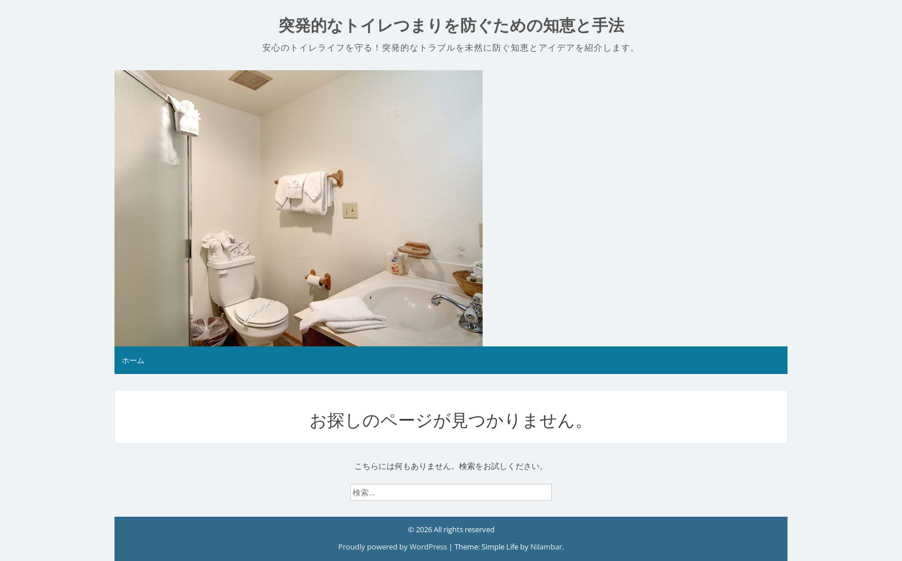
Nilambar (546, 546)
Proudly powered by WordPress (393, 546)
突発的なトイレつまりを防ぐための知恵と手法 (451, 26)
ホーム (133, 360)
